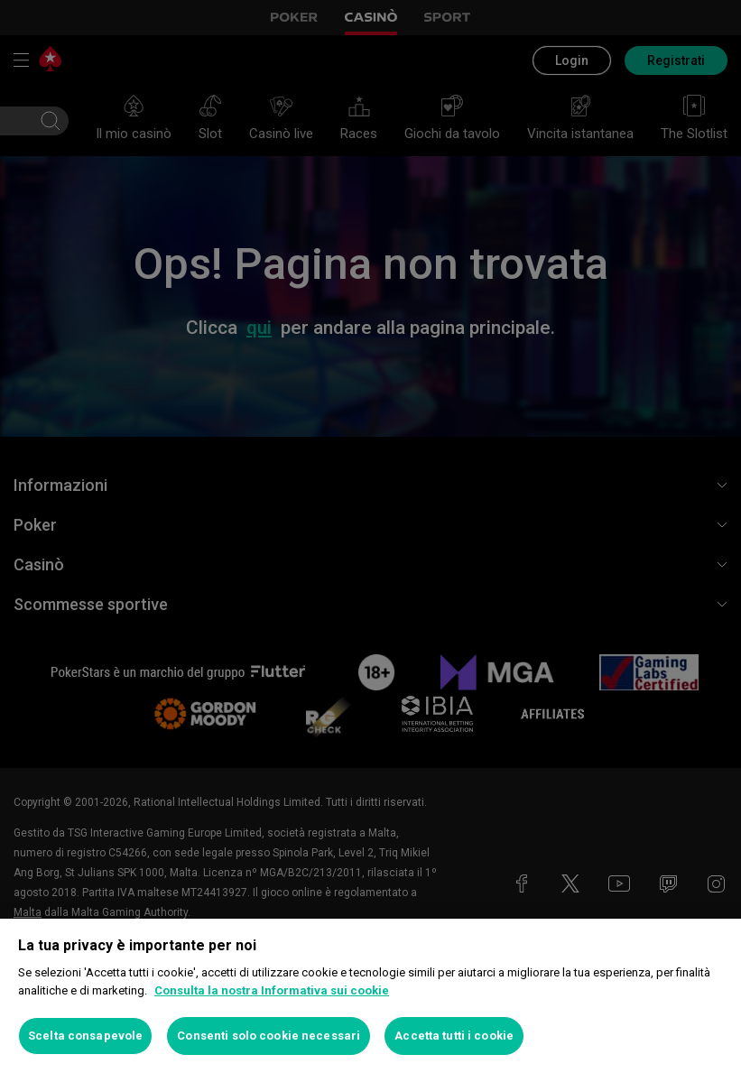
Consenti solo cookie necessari (268, 1035)
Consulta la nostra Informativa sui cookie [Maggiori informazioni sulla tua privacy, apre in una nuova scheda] (271, 990)
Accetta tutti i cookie (454, 1035)
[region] (370, 996)
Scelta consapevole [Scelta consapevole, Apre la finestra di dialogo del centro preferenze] (85, 1035)
